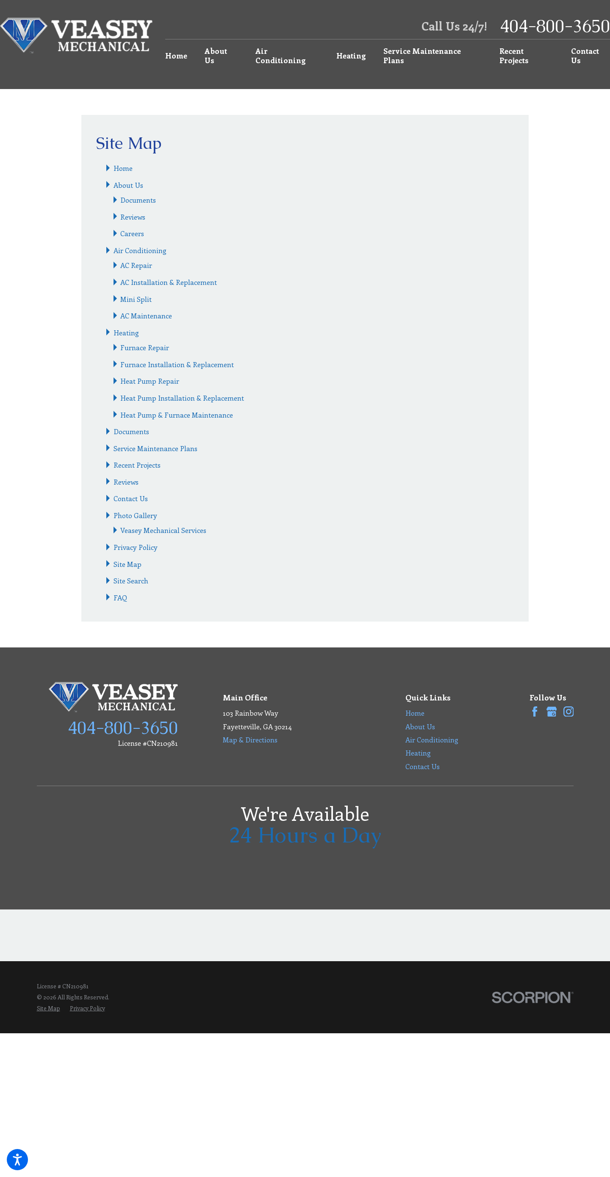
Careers (132, 233)
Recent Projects (514, 55)
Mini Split (136, 299)
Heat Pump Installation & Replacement (182, 397)
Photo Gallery (135, 515)
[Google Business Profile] (551, 711)
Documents (138, 199)
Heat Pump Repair (149, 380)
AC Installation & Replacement (168, 282)
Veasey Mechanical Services (163, 530)
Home (176, 55)
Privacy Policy (136, 547)
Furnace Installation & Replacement (177, 364)
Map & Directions (250, 739)
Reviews (132, 216)
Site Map (127, 564)
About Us (216, 55)
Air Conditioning (280, 55)
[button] (17, 1159)
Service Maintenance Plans (422, 55)
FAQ (120, 597)
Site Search (131, 580)
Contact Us (585, 55)
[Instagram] (568, 711)
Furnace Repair (144, 347)
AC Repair (136, 265)
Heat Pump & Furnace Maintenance (176, 414)
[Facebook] (535, 711)
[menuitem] (179, 55)
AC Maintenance (146, 315)
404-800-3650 (555, 26)
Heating (351, 55)
